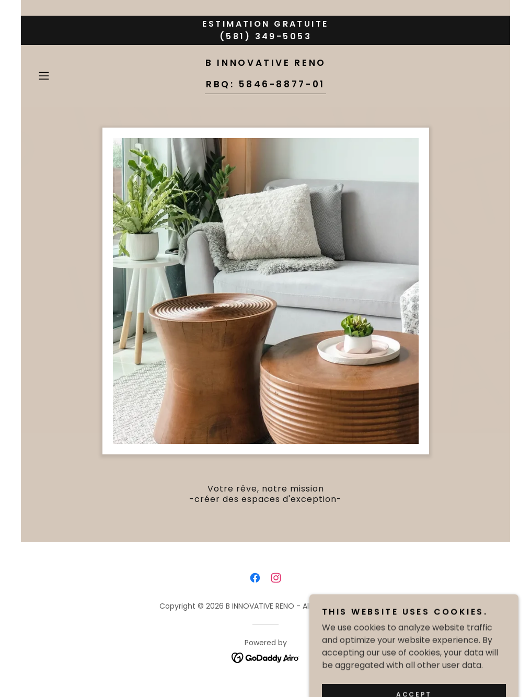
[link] (265, 84)
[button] (68, 75)
